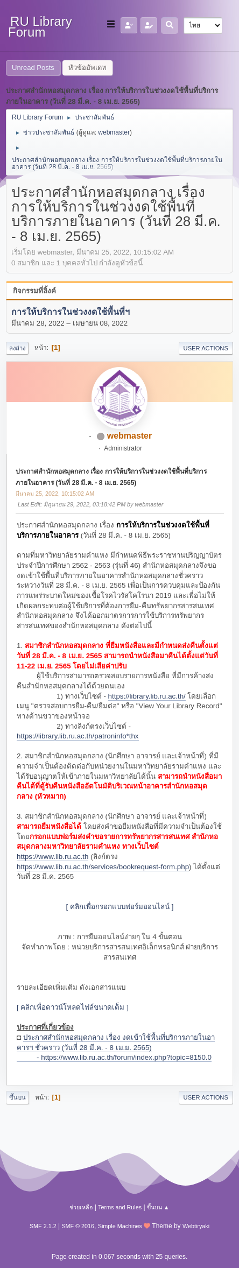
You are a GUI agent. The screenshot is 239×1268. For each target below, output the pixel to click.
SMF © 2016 (77, 1226)
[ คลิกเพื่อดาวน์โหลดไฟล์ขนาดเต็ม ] (73, 1007)
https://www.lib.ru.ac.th (52, 857)
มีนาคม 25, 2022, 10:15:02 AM (55, 493)
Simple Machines (120, 1226)
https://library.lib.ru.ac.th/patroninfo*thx (77, 736)
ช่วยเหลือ (81, 1207)
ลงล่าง (17, 348)
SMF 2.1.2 (43, 1226)
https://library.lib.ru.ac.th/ (147, 696)
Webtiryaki (195, 1226)
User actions (206, 348)
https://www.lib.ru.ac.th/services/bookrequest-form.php (103, 867)
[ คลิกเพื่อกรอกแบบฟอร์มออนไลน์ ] (120, 907)
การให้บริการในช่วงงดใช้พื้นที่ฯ (70, 312)
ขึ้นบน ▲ (158, 1207)
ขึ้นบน (17, 1097)
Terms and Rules (120, 1207)
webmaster (114, 132)
